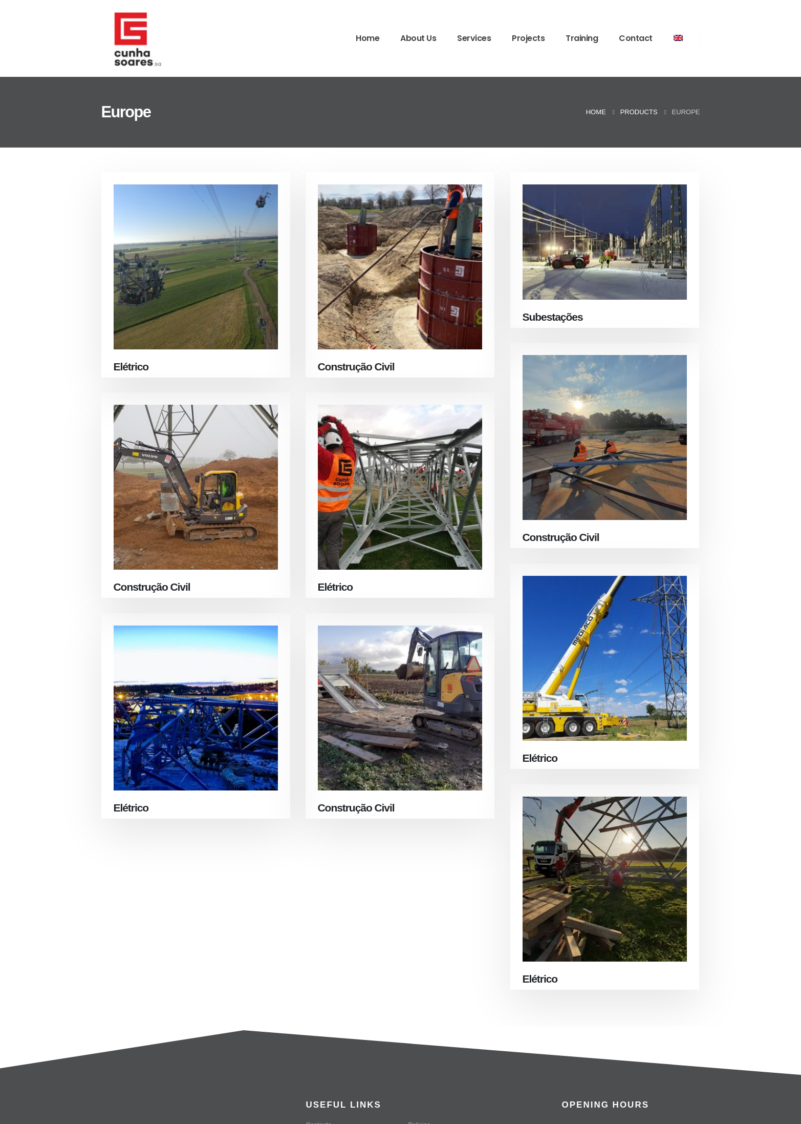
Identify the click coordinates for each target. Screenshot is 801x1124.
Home (367, 38)
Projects (528, 38)
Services (474, 38)
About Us (418, 38)
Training (582, 38)
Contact (636, 38)
